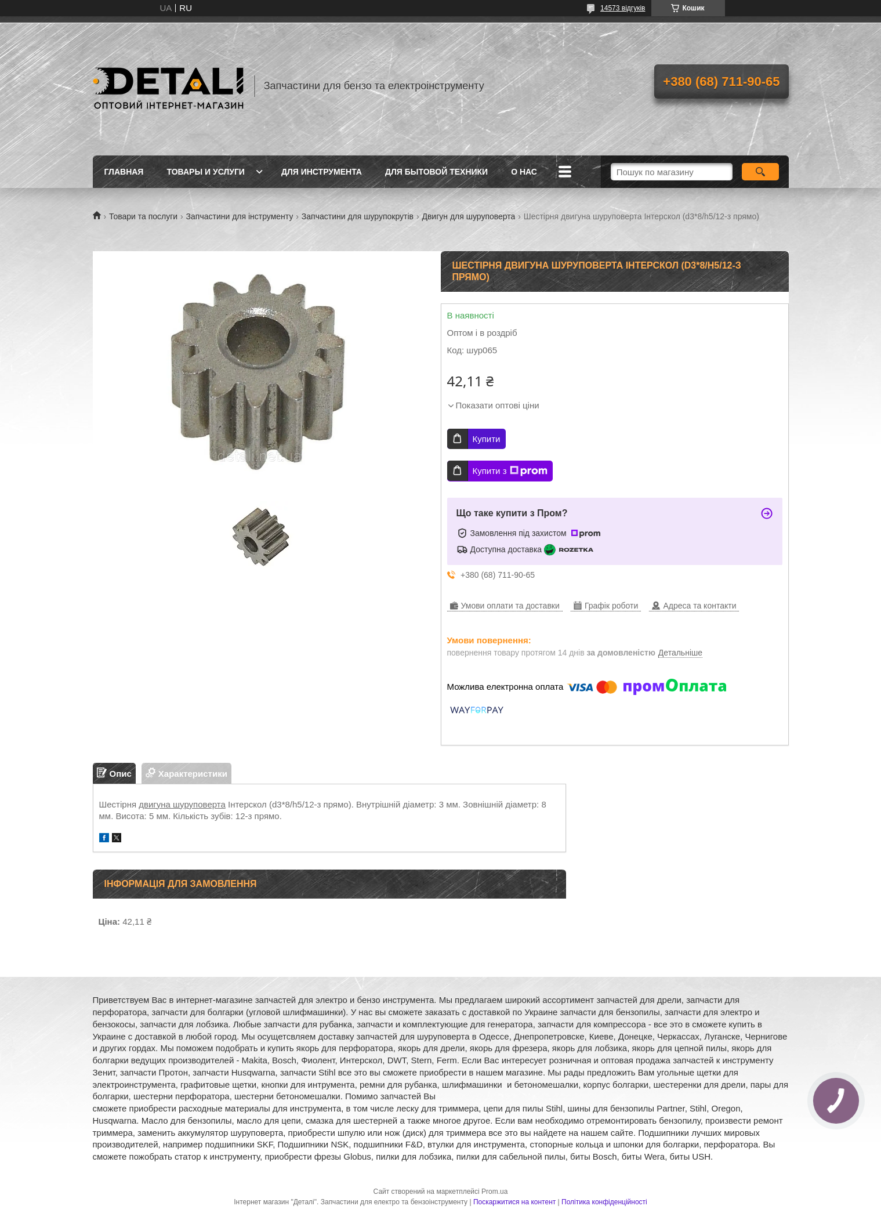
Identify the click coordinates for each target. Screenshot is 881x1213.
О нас (524, 171)
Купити (487, 439)
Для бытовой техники (436, 171)
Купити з (510, 471)
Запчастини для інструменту (239, 216)
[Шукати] (761, 171)
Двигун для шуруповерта (468, 216)
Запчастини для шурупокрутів (358, 216)
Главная (124, 171)
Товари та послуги (143, 216)
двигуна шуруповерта (182, 804)
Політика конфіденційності (604, 1202)
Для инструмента (321, 171)
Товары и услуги (205, 171)
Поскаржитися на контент (514, 1202)
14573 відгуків (622, 8)
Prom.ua (494, 1191)
